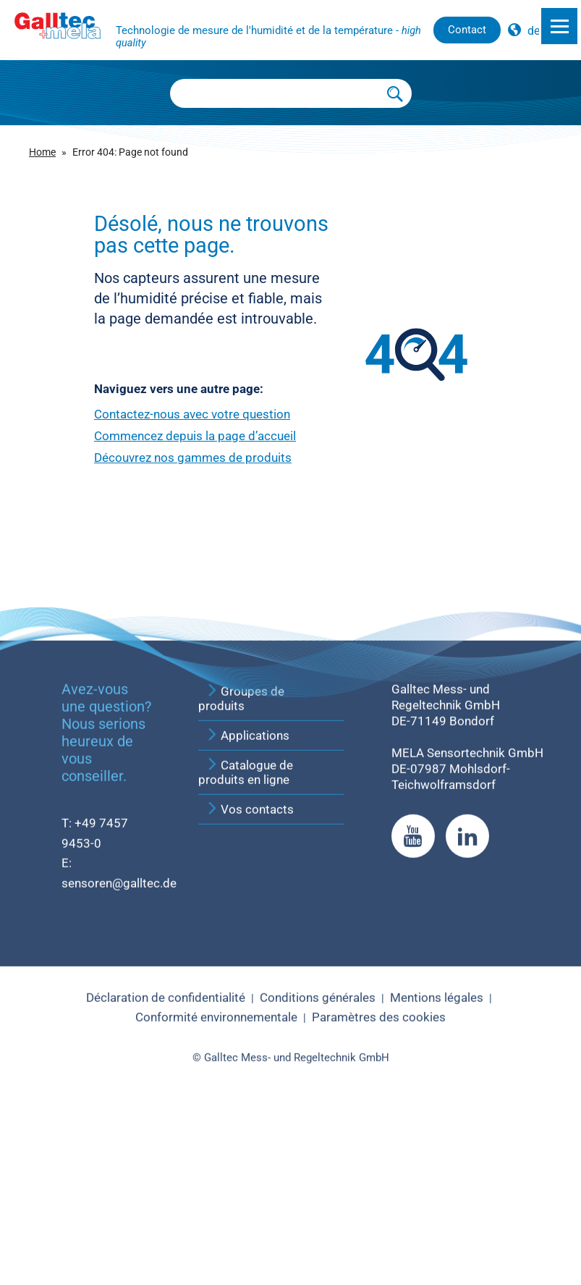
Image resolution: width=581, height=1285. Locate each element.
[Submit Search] (395, 93)
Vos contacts (249, 973)
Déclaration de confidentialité (165, 1161)
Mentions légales (436, 1161)
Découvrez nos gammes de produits (193, 457)
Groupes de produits (241, 862)
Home (42, 152)
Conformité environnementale (216, 1181)
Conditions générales (318, 1161)
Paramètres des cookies (379, 1181)
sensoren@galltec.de (119, 1047)
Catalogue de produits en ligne (245, 936)
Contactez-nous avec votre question (192, 414)
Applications (247, 899)
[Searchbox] (275, 93)
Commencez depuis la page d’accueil (195, 436)
